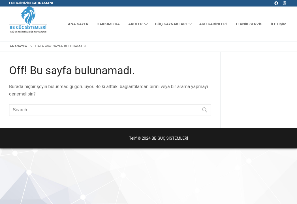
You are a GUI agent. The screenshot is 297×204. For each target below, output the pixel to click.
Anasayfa (18, 46)
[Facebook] (276, 3)
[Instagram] (284, 3)
